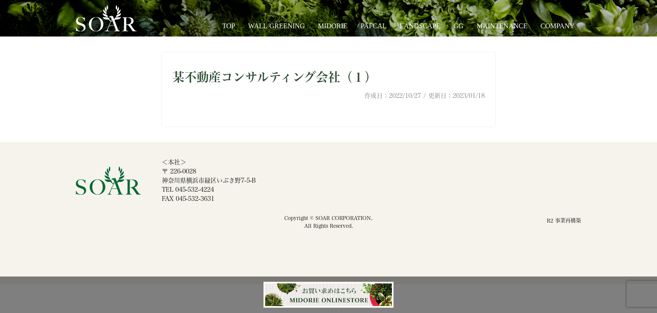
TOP (228, 26)
